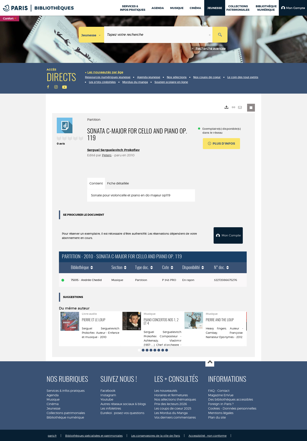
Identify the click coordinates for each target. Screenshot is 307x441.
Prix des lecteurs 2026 (170, 403)
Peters (107, 155)
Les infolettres (110, 407)
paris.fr (52, 434)
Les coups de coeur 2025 (172, 407)
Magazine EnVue (220, 394)
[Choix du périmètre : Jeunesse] (91, 34)
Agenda (53, 394)
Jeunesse (53, 407)
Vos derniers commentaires (175, 416)
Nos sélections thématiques (175, 398)
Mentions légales (220, 412)
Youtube (106, 398)
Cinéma (53, 403)
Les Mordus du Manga (171, 412)
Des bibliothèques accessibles (230, 398)
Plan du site (217, 416)
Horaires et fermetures (171, 394)
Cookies (214, 407)
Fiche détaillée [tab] (118, 183)
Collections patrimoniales (66, 412)
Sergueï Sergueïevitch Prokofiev (113, 150)
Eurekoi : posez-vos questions (122, 412)
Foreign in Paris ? (221, 403)
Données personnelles (239, 407)
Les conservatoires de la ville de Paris (155, 434)
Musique (53, 398)
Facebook (107, 390)
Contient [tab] (96, 183)
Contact (223, 390)
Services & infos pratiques (66, 390)
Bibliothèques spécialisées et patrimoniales (94, 434)
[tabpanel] (141, 195)
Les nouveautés (165, 390)
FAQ (211, 390)
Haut (209, 361)
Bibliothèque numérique (65, 416)
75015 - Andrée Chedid (86, 279)
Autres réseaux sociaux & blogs (123, 403)
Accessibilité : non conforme (208, 434)
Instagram (108, 394)
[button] (293, 8)
